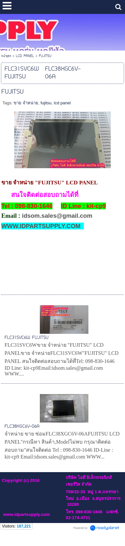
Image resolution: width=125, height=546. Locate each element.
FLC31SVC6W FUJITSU (27, 338)
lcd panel (62, 102)
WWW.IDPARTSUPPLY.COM (41, 226)
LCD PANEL (25, 56)
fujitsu (45, 102)
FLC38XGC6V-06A (22, 427)
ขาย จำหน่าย (26, 102)
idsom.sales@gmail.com (57, 215)
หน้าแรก (6, 56)
